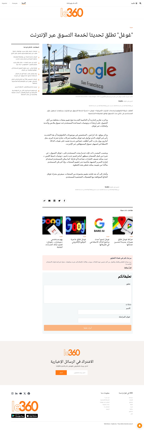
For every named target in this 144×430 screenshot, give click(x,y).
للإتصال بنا (106, 407)
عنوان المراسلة (124, 317)
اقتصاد (131, 400)
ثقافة (131, 404)
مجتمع (131, 402)
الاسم (128, 308)
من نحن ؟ (107, 397)
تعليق (128, 284)
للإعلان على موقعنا (104, 402)
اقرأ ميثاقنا (127, 268)
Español (4, 3)
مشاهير (131, 411)
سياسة (131, 397)
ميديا (131, 27)
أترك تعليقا (88, 328)
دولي (132, 413)
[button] (139, 425)
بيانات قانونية (106, 404)
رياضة (131, 409)
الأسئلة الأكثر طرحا (104, 400)
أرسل (61, 372)
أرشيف (107, 409)
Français (14, 3)
